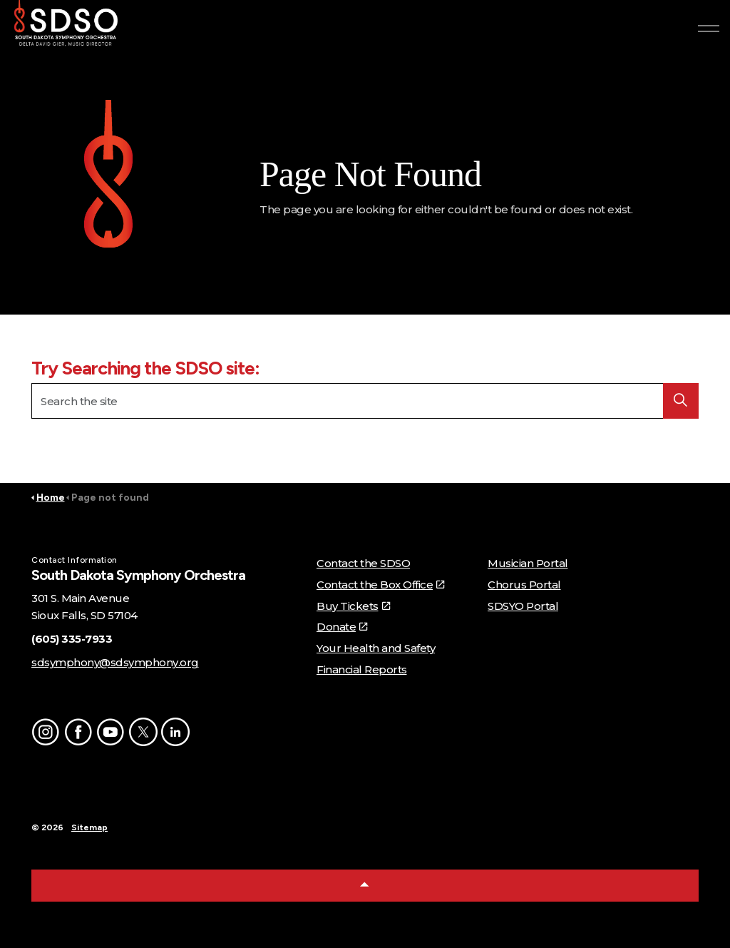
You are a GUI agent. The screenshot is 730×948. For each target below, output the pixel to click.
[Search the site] (365, 401)
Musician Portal (528, 563)
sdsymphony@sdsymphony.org (115, 662)
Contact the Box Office (380, 584)
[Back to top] (365, 886)
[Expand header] (708, 28)
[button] (108, 177)
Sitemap (89, 827)
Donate (342, 626)
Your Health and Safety (376, 648)
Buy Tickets (353, 606)
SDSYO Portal (523, 606)
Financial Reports (362, 669)
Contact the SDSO (363, 563)
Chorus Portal (524, 584)
